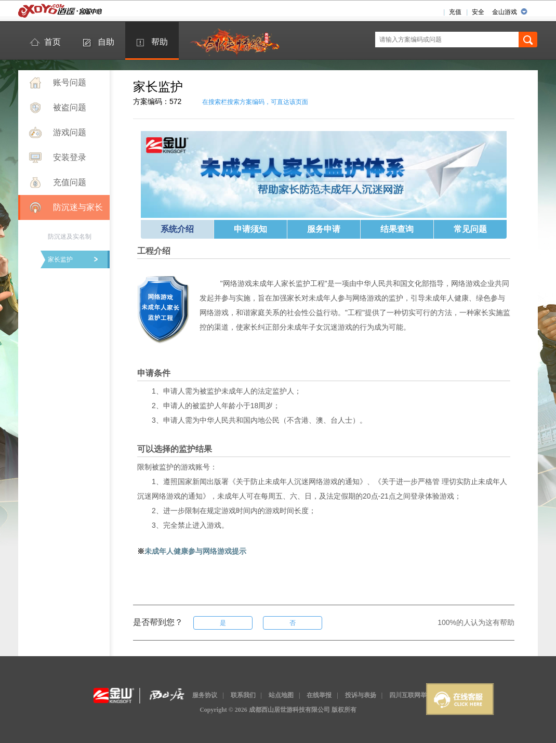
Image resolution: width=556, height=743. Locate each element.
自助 (106, 41)
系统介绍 (177, 229)
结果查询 (397, 229)
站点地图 (281, 695)
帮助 (159, 41)
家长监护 (60, 259)
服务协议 (204, 695)
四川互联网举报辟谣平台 (423, 695)
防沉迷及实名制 (69, 236)
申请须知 (250, 229)
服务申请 (323, 229)
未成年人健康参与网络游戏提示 (195, 551)
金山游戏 (504, 12)
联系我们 (243, 695)
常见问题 (470, 229)
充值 (455, 12)
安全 (478, 12)
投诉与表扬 (360, 695)
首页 (52, 41)
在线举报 (319, 695)
